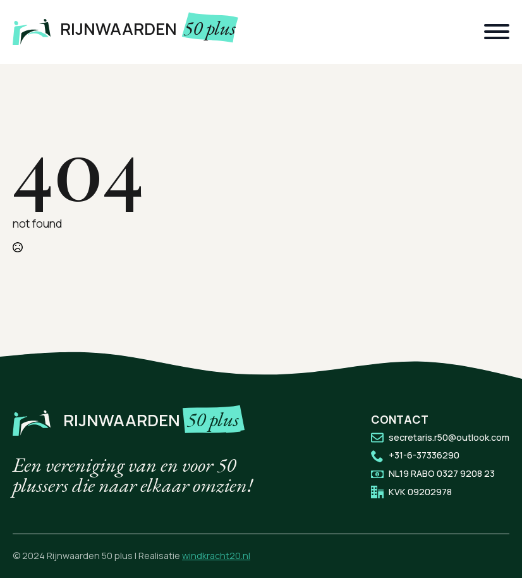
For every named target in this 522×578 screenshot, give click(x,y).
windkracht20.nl (216, 556)
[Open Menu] (496, 31)
